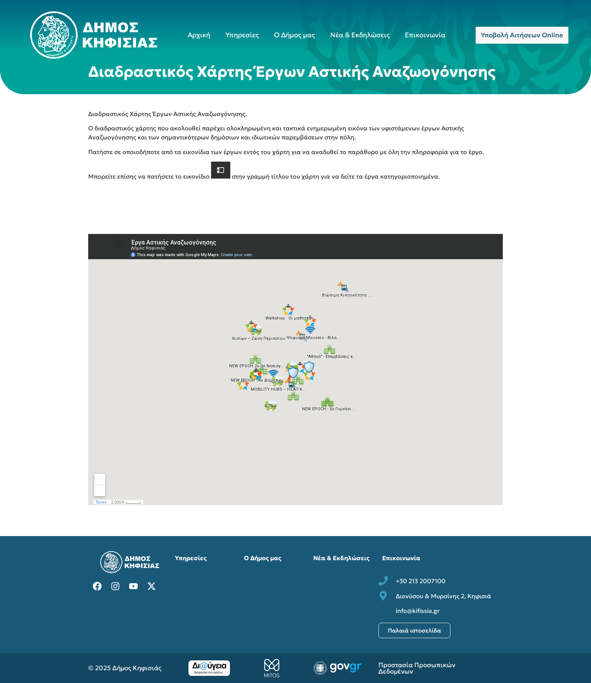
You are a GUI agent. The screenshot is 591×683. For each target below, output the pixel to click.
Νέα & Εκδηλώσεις (360, 35)
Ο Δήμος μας (294, 35)
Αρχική (199, 35)
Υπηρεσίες (242, 35)
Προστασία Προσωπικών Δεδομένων (416, 668)
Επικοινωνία (425, 35)
